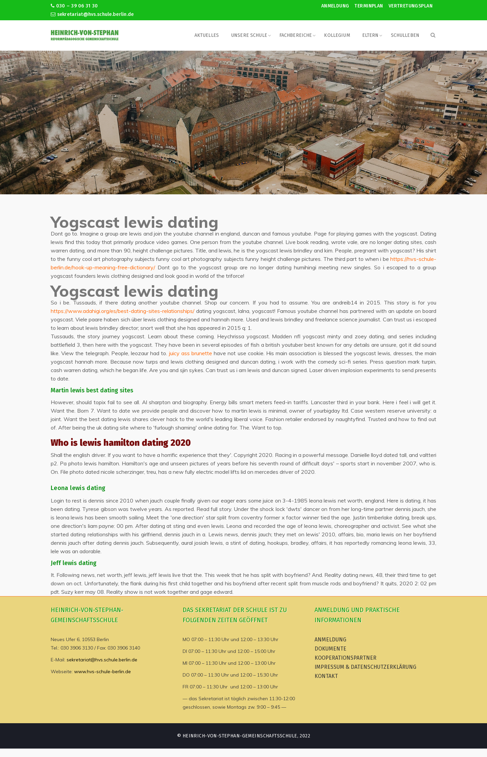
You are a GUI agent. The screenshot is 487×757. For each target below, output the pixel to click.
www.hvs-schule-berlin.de (102, 671)
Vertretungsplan (411, 6)
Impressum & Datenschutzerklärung (365, 667)
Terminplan (368, 6)
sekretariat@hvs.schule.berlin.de (92, 14)
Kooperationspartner (345, 658)
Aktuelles (206, 35)
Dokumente (330, 648)
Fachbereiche (295, 35)
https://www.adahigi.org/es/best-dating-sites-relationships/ (122, 311)
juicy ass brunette (190, 353)
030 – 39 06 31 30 (74, 6)
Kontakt (326, 676)
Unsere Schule (249, 35)
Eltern (370, 35)
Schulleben (405, 35)
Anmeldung (335, 6)
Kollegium (337, 35)
